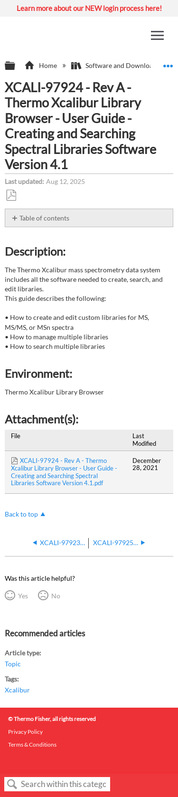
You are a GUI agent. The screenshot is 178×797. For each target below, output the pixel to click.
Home (41, 65)
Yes (23, 596)
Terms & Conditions (32, 744)
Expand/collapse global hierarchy (16, 66)
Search (12, 784)
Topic (13, 664)
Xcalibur (17, 690)
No (55, 596)
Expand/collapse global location (168, 63)
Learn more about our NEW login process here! (89, 8)
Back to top (21, 514)
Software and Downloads (116, 65)
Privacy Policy (25, 731)
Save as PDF (11, 196)
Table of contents (44, 218)
